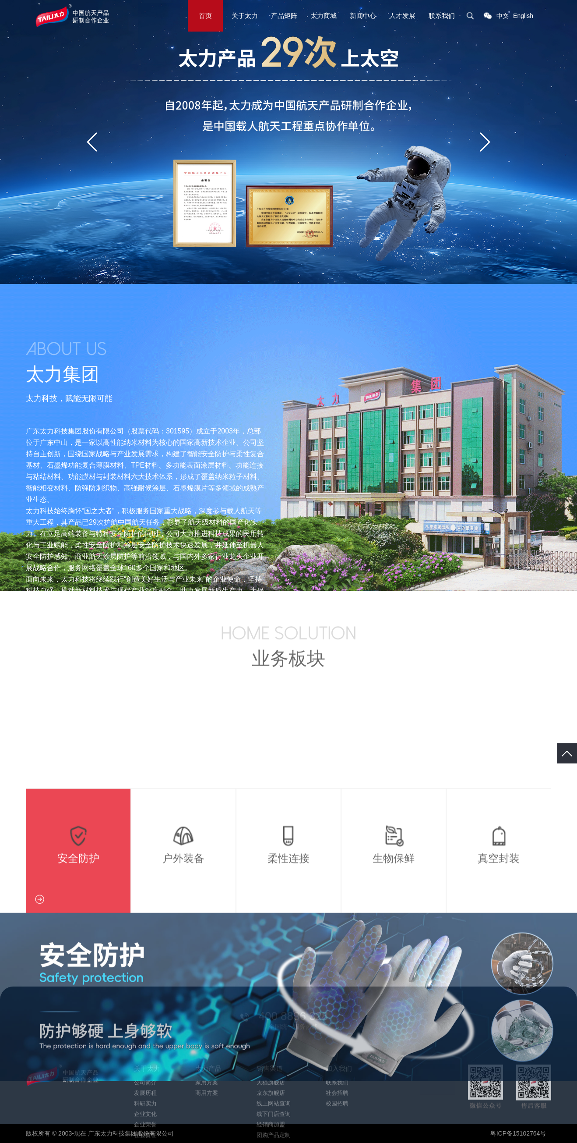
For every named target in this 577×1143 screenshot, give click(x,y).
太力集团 (62, 374)
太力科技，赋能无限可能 (69, 398)
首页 (205, 15)
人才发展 (402, 15)
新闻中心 (363, 15)
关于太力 (245, 15)
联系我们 (442, 15)
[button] (484, 142)
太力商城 (323, 15)
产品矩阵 (284, 15)
